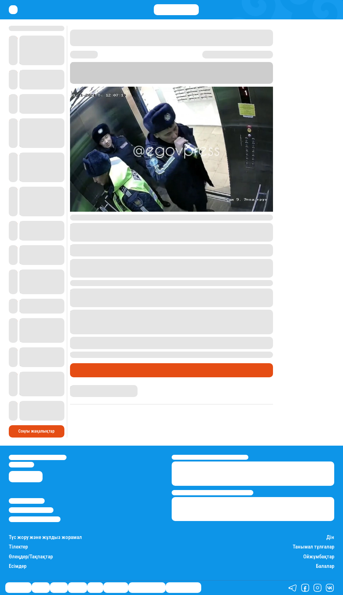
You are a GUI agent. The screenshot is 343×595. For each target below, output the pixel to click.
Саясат (58, 587)
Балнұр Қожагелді (87, 387)
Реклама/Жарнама (31, 510)
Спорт (95, 587)
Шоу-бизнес (116, 587)
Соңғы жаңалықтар (36, 431)
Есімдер (17, 566)
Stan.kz (207, 75)
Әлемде (77, 587)
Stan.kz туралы (27, 500)
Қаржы (40, 587)
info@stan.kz (21, 464)
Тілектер (18, 547)
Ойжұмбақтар (318, 557)
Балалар (325, 566)
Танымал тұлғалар (313, 547)
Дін (330, 537)
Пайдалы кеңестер (183, 587)
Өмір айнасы (89, 370)
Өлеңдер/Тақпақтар (31, 557)
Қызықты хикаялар (147, 587)
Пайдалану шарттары (35, 519)
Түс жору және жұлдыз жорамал (45, 537)
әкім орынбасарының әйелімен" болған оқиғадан (131, 297)
